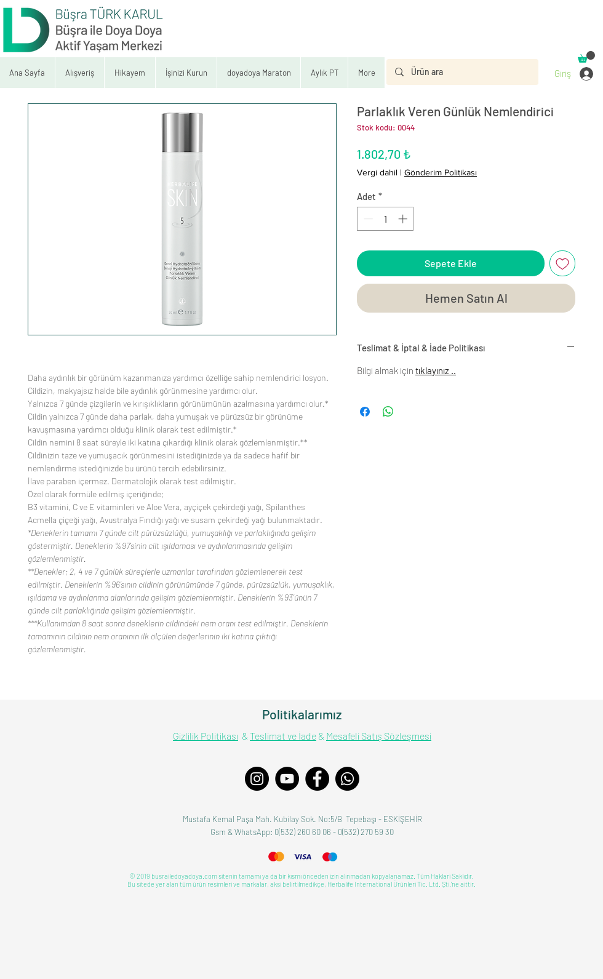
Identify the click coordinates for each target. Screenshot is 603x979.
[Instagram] (257, 779)
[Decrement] (367, 218)
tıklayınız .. (435, 370)
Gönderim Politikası (440, 172)
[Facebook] (317, 779)
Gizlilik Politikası (205, 735)
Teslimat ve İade (283, 735)
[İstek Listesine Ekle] (562, 263)
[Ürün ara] (462, 72)
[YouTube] (287, 779)
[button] (186, 72)
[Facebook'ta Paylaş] (364, 411)
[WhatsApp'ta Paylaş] (388, 411)
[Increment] (404, 218)
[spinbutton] (385, 218)
